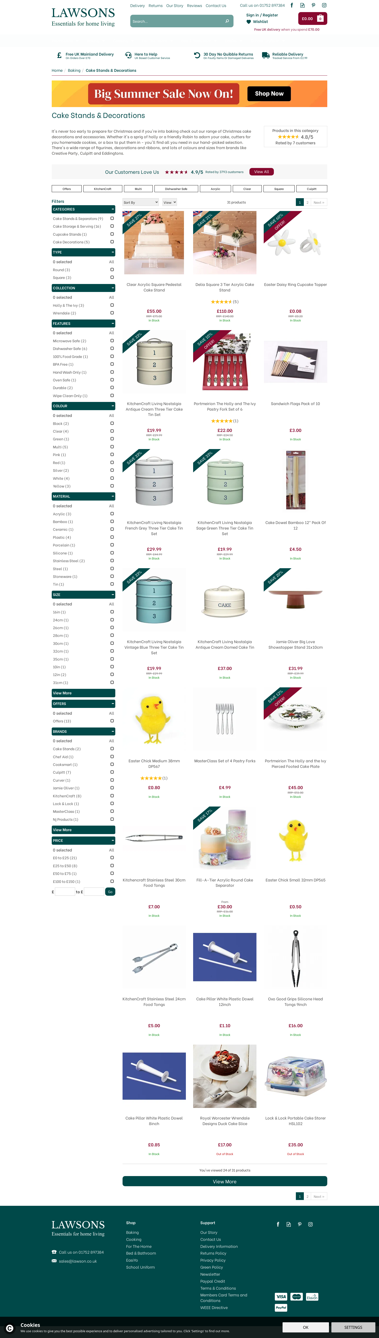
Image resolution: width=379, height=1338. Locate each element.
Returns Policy (213, 1253)
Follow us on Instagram (324, 5)
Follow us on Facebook (292, 5)
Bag (321, 18)
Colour (83, 405)
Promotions (62, 40)
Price (83, 840)
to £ (79, 891)
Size (83, 594)
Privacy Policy (213, 1260)
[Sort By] (141, 202)
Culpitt (311, 188)
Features (83, 323)
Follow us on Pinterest (313, 5)
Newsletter (210, 1274)
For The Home (139, 1246)
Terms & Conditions (218, 1288)
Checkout (308, 18)
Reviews (194, 5)
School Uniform (140, 1267)
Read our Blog (302, 5)
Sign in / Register (262, 14)
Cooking (133, 1239)
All (111, 261)
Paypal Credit (212, 1281)
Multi (138, 188)
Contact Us (210, 1239)
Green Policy (211, 1267)
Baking (132, 1232)
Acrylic (215, 188)
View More (225, 1181)
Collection (83, 287)
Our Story (209, 1232)
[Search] (175, 21)
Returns (156, 5)
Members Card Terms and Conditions (223, 1297)
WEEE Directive (214, 1307)
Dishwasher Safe (176, 188)
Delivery (137, 5)
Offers (83, 703)
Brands (83, 731)
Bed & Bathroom (141, 1253)
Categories (83, 208)
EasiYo (132, 1260)
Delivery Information (219, 1246)
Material (83, 496)
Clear (247, 188)
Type (83, 252)
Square (279, 188)
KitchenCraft (102, 188)
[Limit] (169, 202)
